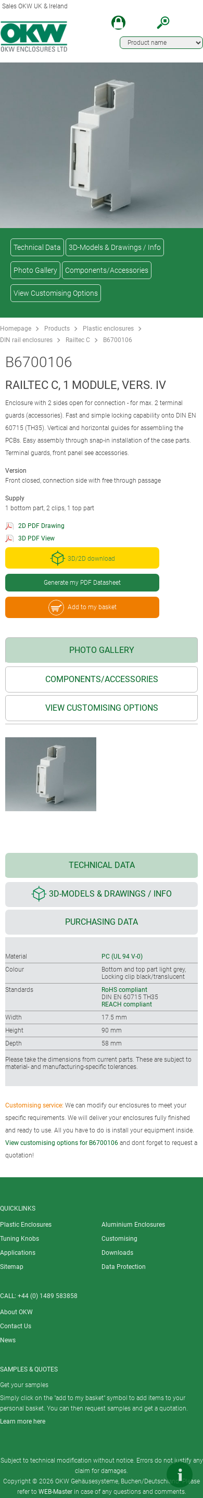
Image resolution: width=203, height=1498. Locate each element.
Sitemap (11, 1266)
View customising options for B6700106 (61, 1143)
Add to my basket (82, 607)
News (8, 1340)
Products (57, 328)
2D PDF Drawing (41, 526)
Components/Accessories (106, 270)
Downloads (117, 1252)
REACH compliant (127, 1004)
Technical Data (37, 247)
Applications (17, 1252)
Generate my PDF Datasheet (82, 582)
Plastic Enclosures (26, 1224)
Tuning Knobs (19, 1238)
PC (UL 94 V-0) (122, 956)
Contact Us (15, 1326)
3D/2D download (82, 558)
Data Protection (124, 1266)
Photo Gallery (35, 270)
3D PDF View (36, 538)
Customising (119, 1238)
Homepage (15, 328)
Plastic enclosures (108, 328)
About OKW (16, 1312)
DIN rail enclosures (26, 340)
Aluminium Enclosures (133, 1224)
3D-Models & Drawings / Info (115, 247)
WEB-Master (55, 1491)
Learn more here (22, 1421)
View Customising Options (56, 293)
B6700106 (117, 340)
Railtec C (78, 340)
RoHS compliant (124, 989)
